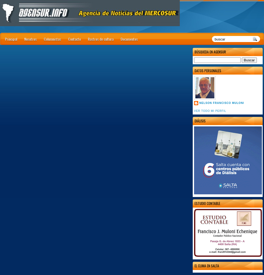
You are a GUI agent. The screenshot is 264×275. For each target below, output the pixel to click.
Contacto (74, 39)
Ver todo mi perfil (210, 110)
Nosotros (30, 39)
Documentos (129, 39)
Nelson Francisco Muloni (221, 103)
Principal (11, 39)
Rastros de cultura (101, 39)
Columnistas (52, 39)
